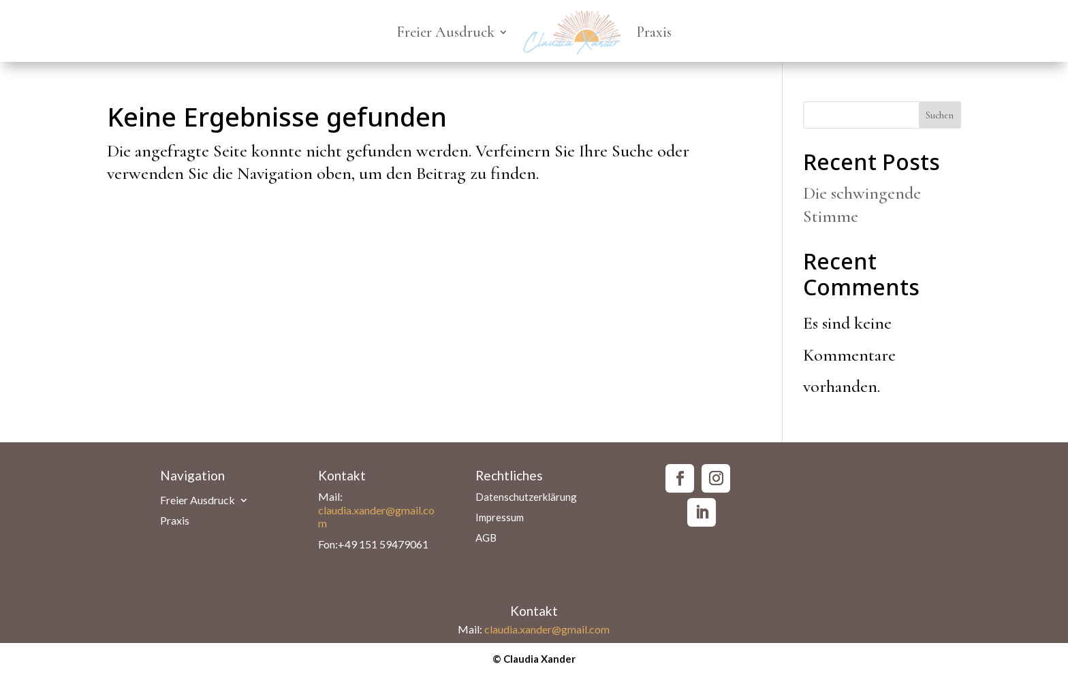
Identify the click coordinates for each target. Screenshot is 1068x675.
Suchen (940, 115)
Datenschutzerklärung (526, 497)
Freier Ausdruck (445, 32)
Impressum (499, 517)
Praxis (654, 32)
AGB (486, 538)
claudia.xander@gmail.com (547, 629)
